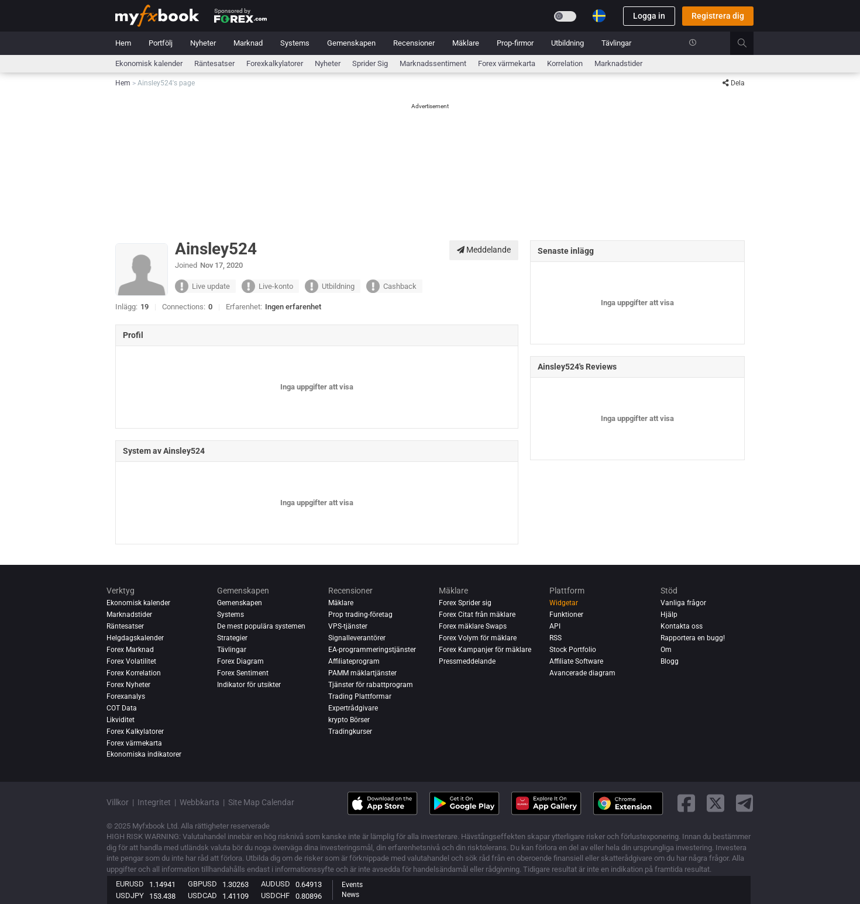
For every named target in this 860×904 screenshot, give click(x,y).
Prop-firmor (515, 43)
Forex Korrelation (133, 673)
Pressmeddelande (467, 661)
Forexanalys (125, 696)
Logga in (649, 15)
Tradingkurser (350, 731)
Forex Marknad (130, 650)
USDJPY (130, 895)
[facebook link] (686, 803)
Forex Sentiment (243, 673)
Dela (734, 83)
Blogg (670, 661)
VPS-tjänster (347, 626)
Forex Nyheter (128, 685)
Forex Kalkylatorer (135, 731)
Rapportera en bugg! (693, 638)
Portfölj (161, 43)
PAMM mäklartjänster (362, 673)
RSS (555, 638)
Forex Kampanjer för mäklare (485, 650)
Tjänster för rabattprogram (370, 685)
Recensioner (414, 43)
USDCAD (202, 895)
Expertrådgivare (353, 708)
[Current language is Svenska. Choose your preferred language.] (599, 16)
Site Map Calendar (261, 802)
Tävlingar (616, 43)
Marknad (248, 43)
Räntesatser (214, 63)
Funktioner (566, 614)
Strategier (232, 638)
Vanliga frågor (683, 603)
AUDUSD (275, 883)
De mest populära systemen (261, 626)
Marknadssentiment (433, 63)
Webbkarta (199, 802)
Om (666, 650)
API (554, 626)
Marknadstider (618, 63)
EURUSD (130, 883)
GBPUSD (202, 883)
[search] (749, 43)
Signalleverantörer (357, 638)
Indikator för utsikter (249, 685)
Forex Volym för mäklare (478, 638)
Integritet (154, 802)
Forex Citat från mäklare (477, 614)
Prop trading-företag (360, 614)
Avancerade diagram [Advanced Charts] (582, 673)
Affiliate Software (576, 661)
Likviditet (120, 720)
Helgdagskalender (135, 638)
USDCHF (275, 895)
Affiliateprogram (354, 661)
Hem (123, 43)
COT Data (121, 708)
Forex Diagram (240, 661)
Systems (294, 43)
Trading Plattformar (359, 696)
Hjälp (669, 614)
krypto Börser (349, 720)
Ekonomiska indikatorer (143, 754)
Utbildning (567, 43)
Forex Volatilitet (131, 661)
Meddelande (484, 249)
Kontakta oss (682, 626)
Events (352, 885)
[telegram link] (745, 803)
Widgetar (563, 603)
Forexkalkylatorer (274, 63)
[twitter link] (715, 803)
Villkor (117, 802)
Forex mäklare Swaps (473, 626)
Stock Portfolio (572, 650)
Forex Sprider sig (465, 603)
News (350, 895)
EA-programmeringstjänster (372, 650)
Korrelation (565, 63)
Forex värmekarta (506, 63)
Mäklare (465, 43)
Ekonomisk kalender (149, 63)
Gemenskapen (351, 43)
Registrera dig (718, 15)
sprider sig (370, 63)
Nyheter (203, 43)
